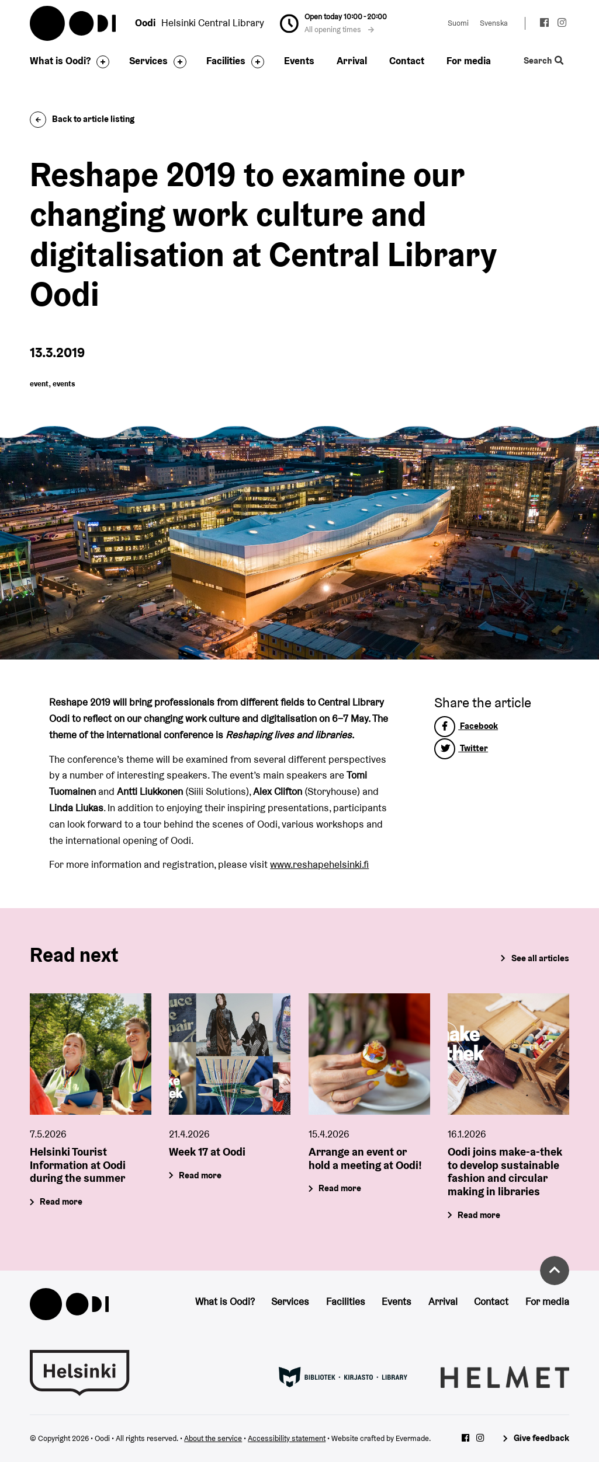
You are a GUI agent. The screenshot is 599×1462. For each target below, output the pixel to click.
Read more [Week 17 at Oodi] (200, 1175)
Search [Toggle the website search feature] (543, 61)
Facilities (225, 60)
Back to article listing (82, 118)
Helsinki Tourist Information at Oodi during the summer (78, 1165)
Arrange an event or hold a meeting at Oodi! (365, 1158)
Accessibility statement (287, 1438)
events (64, 384)
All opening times (339, 29)
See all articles (540, 958)
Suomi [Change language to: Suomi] (458, 23)
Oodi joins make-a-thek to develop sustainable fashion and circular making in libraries (505, 1171)
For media (468, 60)
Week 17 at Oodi (207, 1152)
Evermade (412, 1438)
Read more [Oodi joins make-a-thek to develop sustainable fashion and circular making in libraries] (479, 1214)
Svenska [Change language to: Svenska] (494, 23)
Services (148, 60)
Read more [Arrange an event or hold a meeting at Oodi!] (339, 1188)
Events (299, 60)
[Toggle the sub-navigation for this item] (100, 62)
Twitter (461, 747)
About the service (213, 1438)
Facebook (466, 725)
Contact (406, 60)
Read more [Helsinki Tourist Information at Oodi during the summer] (61, 1201)
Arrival (352, 60)
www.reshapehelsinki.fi (319, 864)
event (39, 384)
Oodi (73, 23)
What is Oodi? (60, 60)
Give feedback (541, 1437)
